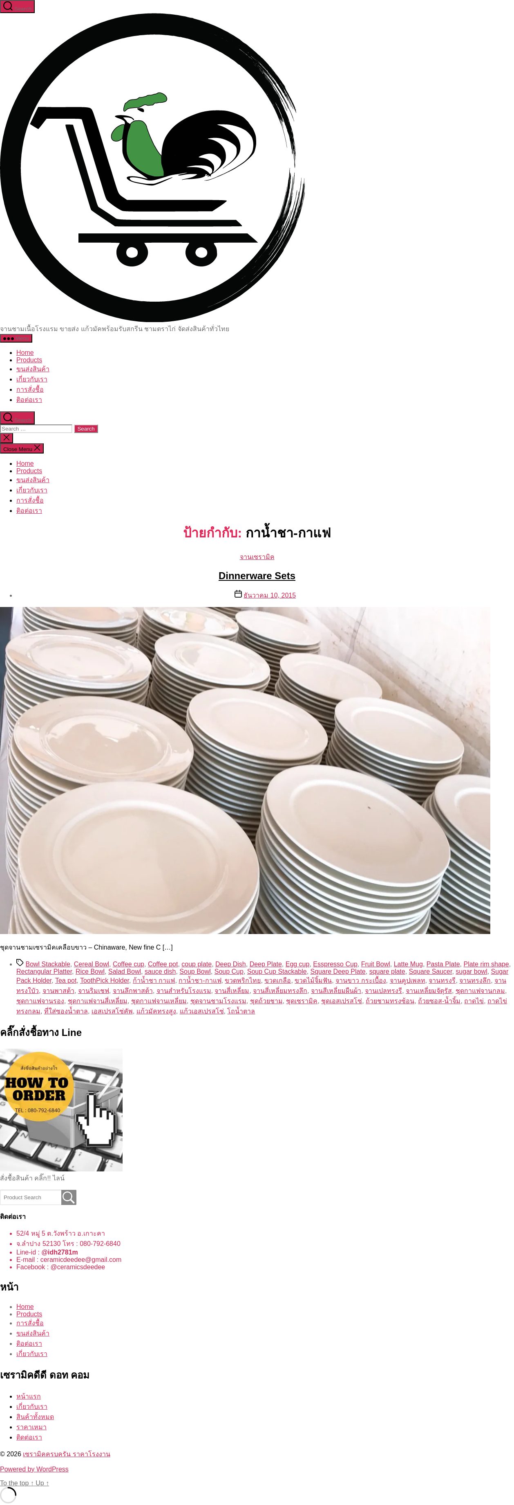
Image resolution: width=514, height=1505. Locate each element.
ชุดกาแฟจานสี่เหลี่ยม (97, 1000)
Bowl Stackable (47, 964)
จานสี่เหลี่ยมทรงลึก (280, 990)
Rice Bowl (90, 971)
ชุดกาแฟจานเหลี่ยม (159, 1000)
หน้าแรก (28, 1396)
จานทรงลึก (475, 980)
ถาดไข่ (474, 1000)
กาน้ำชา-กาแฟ (200, 980)
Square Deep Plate (338, 971)
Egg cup (298, 964)
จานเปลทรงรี (383, 990)
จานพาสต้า (58, 990)
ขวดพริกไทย (243, 980)
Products (29, 360)
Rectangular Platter (44, 971)
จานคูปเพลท (407, 980)
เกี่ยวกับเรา (31, 379)
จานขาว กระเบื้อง (360, 980)
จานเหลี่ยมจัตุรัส (429, 990)
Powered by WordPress (34, 1469)
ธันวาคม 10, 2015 (270, 595)
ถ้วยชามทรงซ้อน (390, 1000)
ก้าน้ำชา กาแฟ (154, 980)
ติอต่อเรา (29, 399)
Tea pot (65, 980)
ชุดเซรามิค (301, 1000)
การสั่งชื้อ (30, 389)
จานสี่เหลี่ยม (232, 990)
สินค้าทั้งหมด (35, 1416)
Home (25, 352)
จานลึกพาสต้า (133, 990)
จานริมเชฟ (93, 990)
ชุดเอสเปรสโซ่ (341, 1000)
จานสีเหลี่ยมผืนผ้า (336, 990)
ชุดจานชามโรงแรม (218, 1000)
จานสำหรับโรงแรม (183, 990)
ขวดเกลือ (277, 980)
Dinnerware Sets (257, 575)
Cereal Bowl (91, 964)
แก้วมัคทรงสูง (156, 1011)
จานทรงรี (442, 980)
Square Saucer (430, 971)
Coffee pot (163, 964)
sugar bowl (471, 971)
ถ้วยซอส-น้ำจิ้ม (439, 1000)
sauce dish (160, 971)
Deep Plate (266, 964)
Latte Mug (408, 964)
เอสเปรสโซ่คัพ (112, 1011)
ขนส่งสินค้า (32, 369)
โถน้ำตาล (241, 1011)
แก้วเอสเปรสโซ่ (202, 1011)
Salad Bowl (124, 971)
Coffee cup (128, 964)
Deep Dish (230, 964)
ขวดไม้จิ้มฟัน (313, 980)
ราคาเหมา (31, 1427)
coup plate (196, 964)
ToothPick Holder (104, 980)
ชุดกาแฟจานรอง (40, 1000)
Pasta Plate (443, 964)
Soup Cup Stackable (277, 971)
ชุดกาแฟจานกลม (480, 990)
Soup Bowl (195, 971)
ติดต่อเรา (29, 1437)
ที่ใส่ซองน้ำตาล (66, 1011)
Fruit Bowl (375, 964)
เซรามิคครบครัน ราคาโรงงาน (66, 1454)
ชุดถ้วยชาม (266, 1000)
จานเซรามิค (257, 556)
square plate (387, 971)
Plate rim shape (486, 964)
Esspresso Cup (335, 964)
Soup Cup (229, 971)
